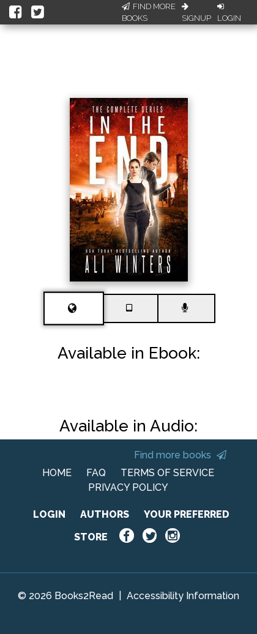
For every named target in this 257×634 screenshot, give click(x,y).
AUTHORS (104, 514)
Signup (196, 12)
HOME (57, 473)
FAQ (96, 473)
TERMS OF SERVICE (167, 473)
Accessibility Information (183, 596)
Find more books (180, 455)
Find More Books (149, 12)
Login (229, 12)
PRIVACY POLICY (128, 487)
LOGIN (49, 514)
